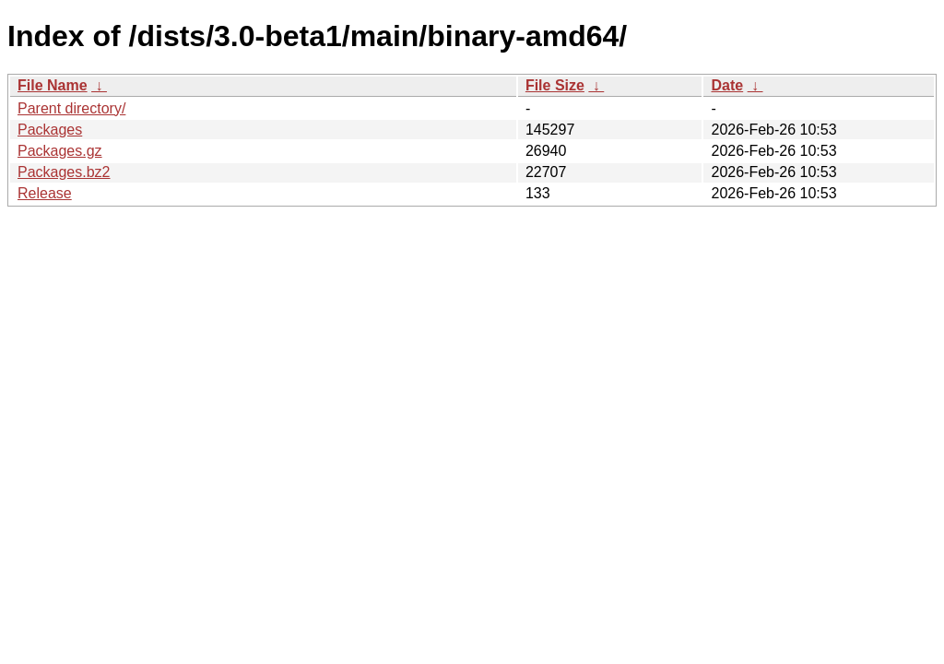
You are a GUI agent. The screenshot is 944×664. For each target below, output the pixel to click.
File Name (53, 85)
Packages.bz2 (64, 172)
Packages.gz (60, 151)
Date (727, 85)
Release (45, 193)
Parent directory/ (71, 108)
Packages (50, 129)
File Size (554, 85)
